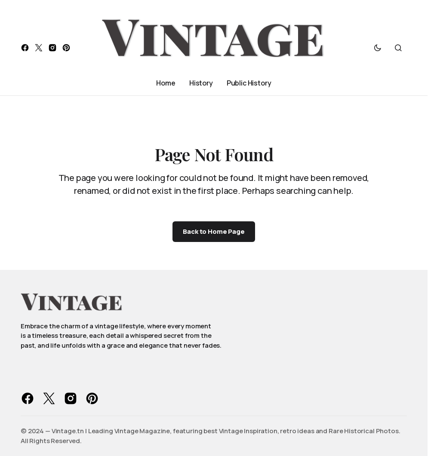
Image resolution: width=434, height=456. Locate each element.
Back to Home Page (213, 231)
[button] (377, 47)
